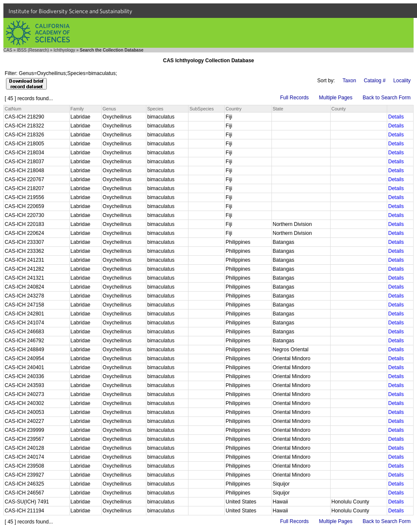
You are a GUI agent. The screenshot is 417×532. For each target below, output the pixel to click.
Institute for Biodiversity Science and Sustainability (70, 11)
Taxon (349, 81)
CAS (7, 50)
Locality (402, 81)
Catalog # (375, 81)
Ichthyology (64, 50)
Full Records (294, 98)
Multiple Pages (336, 98)
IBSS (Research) (33, 50)
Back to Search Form (387, 98)
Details (396, 117)
